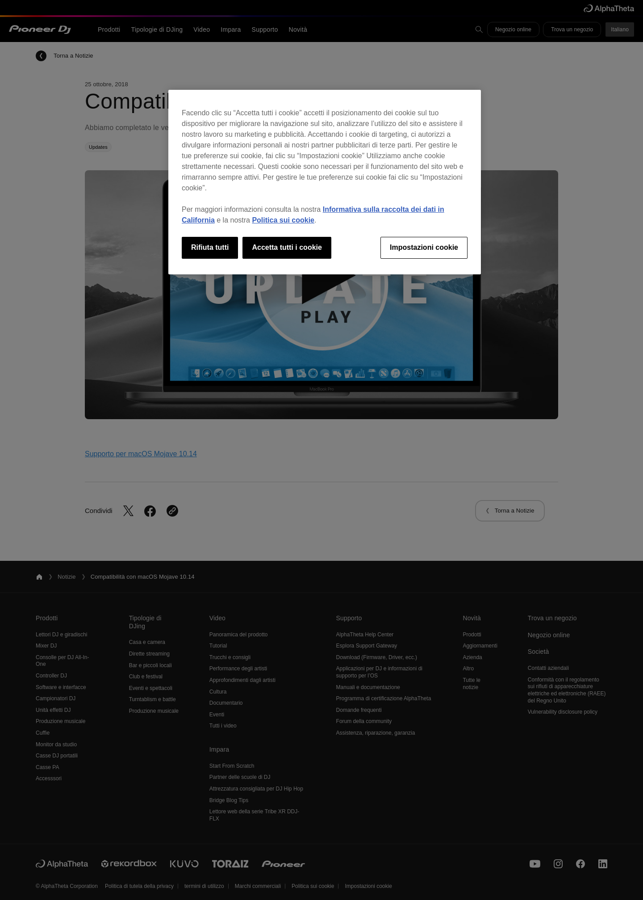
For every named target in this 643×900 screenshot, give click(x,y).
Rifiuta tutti (210, 247)
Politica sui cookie (283, 220)
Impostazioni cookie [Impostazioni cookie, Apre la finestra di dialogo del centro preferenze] (424, 247)
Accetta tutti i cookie (287, 247)
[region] (324, 182)
